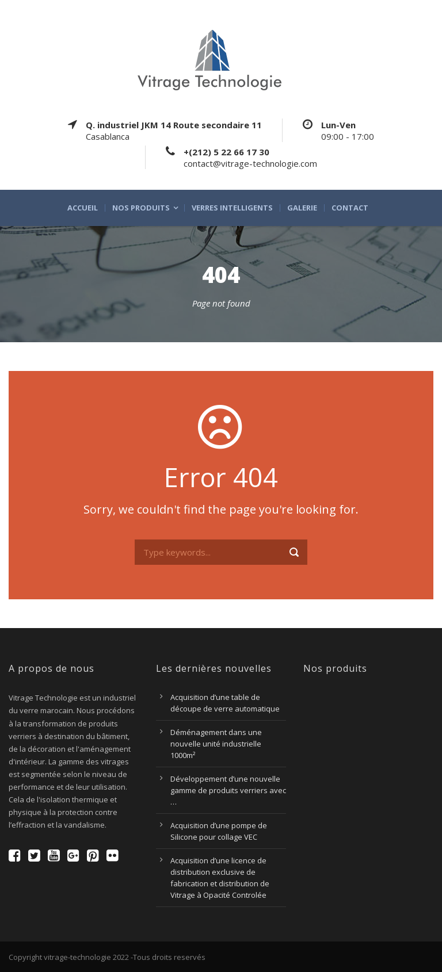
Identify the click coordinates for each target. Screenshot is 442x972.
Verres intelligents (232, 208)
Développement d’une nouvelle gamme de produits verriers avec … (228, 790)
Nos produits (141, 208)
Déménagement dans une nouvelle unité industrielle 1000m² (216, 743)
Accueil (82, 208)
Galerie (302, 208)
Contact (350, 208)
